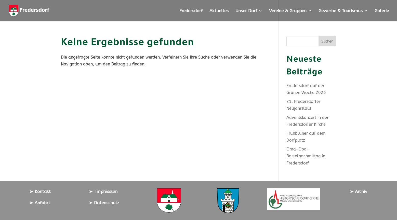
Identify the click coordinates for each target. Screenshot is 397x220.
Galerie (382, 11)
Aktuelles (219, 11)
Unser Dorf (246, 11)
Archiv (358, 191)
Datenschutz (104, 202)
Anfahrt (40, 202)
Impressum (103, 191)
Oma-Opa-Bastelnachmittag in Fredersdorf (305, 156)
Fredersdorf (191, 11)
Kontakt (40, 191)
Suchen (327, 41)
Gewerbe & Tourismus (341, 11)
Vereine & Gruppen (288, 11)
